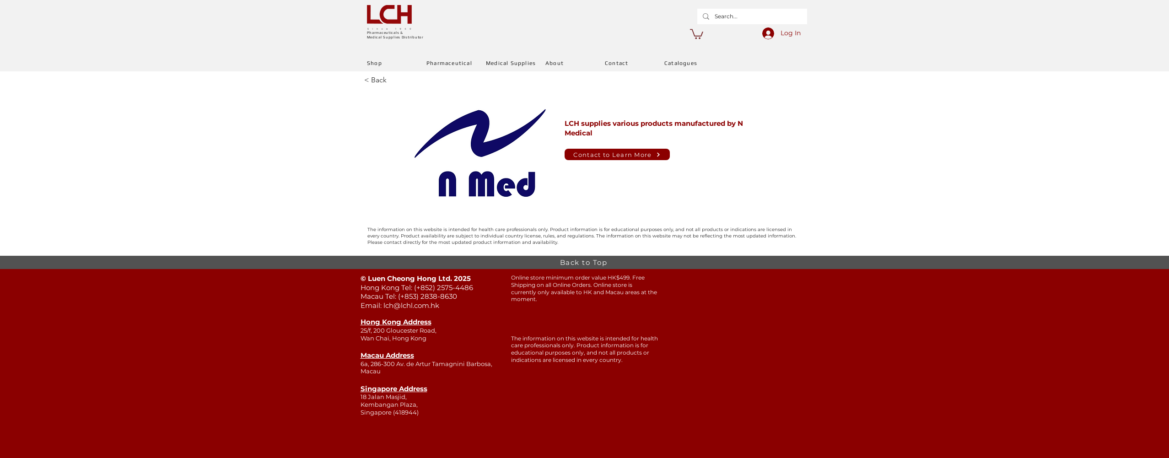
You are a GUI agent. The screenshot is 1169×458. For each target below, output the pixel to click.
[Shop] (396, 63)
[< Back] (394, 80)
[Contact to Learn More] (617, 154)
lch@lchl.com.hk (411, 305)
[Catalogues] (694, 63)
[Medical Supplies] (515, 63)
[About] (575, 63)
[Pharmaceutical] (456, 63)
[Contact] (634, 63)
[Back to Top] (585, 262)
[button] (696, 33)
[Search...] (751, 16)
